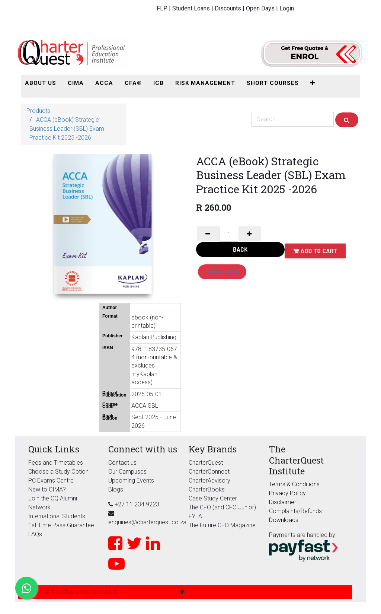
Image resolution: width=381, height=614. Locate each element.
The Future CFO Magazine (222, 525)
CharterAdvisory (209, 480)
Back (240, 249)
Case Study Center (213, 498)
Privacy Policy (287, 493)
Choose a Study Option (58, 471)
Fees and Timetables (55, 462)
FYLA (195, 516)
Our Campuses (127, 471)
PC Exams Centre (51, 480)
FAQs (35, 534)
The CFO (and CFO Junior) (222, 507)
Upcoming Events (131, 480)
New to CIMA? (47, 489)
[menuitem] (40, 83)
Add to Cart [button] (315, 251)
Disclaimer (282, 502)
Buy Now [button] (222, 272)
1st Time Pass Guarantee (62, 525)
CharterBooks (207, 489)
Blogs (115, 489)
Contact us (122, 462)
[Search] (346, 119)
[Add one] (249, 233)
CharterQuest (206, 462)
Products (38, 110)
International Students (56, 516)
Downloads (283, 520)
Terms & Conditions (294, 484)
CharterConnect (209, 471)
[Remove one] (208, 233)
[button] (312, 83)
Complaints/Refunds (295, 511)
